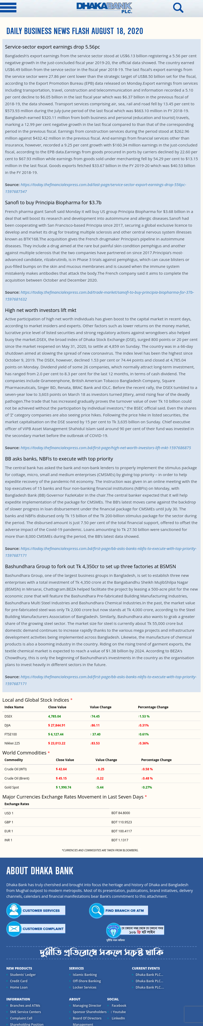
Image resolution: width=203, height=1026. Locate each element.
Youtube (118, 1012)
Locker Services (84, 987)
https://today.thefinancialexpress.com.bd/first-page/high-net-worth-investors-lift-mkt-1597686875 (106, 447)
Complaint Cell (21, 1018)
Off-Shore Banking (87, 981)
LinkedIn (118, 1018)
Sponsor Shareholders (90, 1012)
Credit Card (18, 981)
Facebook (118, 1005)
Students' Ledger (23, 974)
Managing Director (87, 1005)
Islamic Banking (85, 974)
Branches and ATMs (25, 1005)
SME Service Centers (25, 1012)
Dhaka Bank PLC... (149, 974)
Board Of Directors (87, 1018)
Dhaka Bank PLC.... (150, 987)
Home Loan (18, 987)
